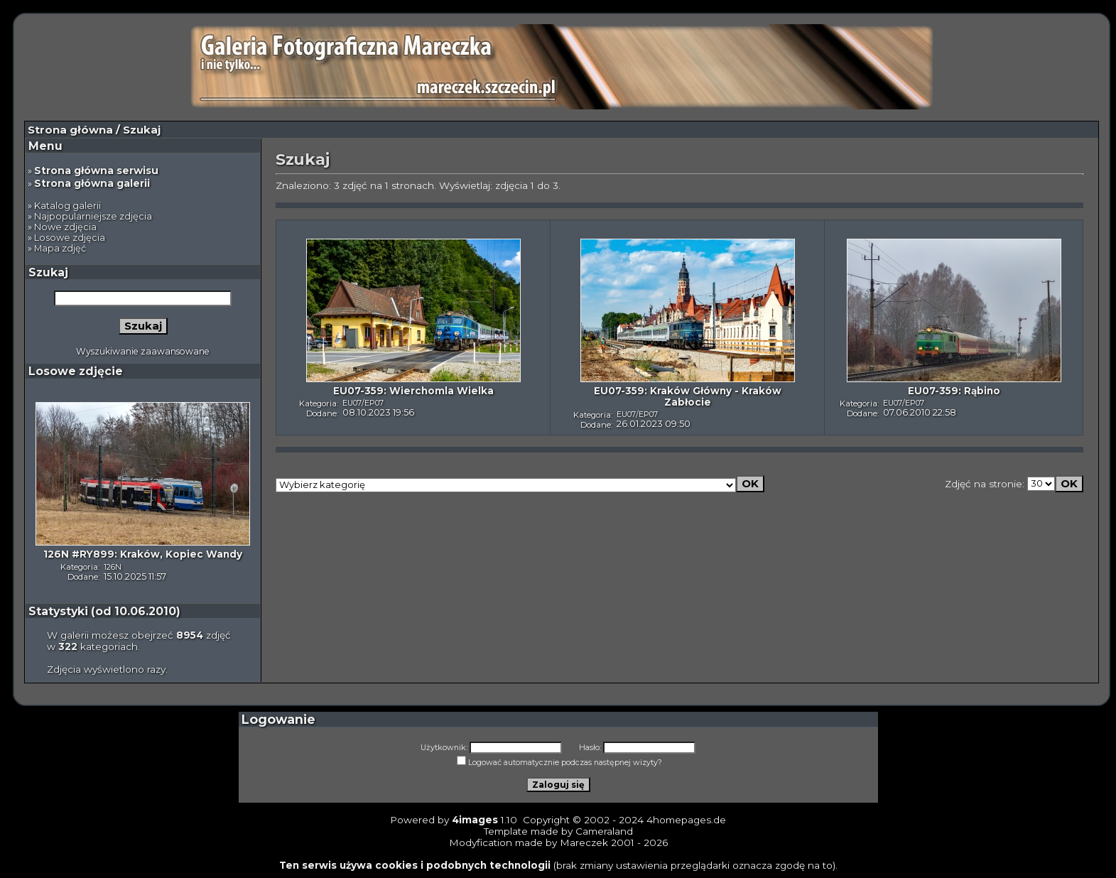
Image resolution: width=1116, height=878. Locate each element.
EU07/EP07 (363, 403)
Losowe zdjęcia (69, 237)
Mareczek (584, 842)
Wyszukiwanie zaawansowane (143, 351)
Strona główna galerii (92, 183)
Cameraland (604, 831)
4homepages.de (686, 819)
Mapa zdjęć (60, 248)
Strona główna (70, 130)
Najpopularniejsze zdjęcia (93, 216)
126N (112, 567)
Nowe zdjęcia (65, 227)
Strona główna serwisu (96, 170)
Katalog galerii (67, 205)
